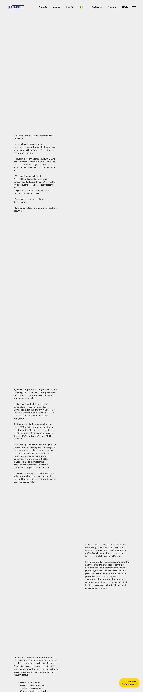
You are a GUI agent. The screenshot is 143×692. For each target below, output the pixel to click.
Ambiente (43, 7)
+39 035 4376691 (129, 681)
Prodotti (69, 7)
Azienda (56, 7)
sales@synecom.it (129, 684)
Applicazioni (97, 7)
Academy (112, 7)
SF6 (84, 7)
